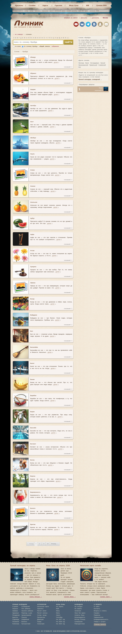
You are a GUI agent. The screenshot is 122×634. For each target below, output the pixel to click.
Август (58, 615)
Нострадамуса (94, 63)
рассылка (84, 18)
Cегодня (32, 5)
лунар (31, 11)
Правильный (93, 65)
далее (56, 62)
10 (48, 544)
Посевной (15, 621)
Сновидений (25, 606)
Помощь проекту (100, 624)
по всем (18, 46)
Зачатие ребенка (27, 611)
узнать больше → (36, 597)
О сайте (96, 606)
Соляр (39, 615)
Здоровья (15, 613)
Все (80, 67)
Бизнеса (24, 621)
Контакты (97, 608)
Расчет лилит (41, 611)
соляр (26, 11)
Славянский (102, 65)
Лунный (102, 63)
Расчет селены (42, 613)
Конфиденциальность (101, 619)
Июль (58, 613)
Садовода (15, 619)
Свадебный (25, 619)
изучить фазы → (70, 597)
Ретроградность (80, 617)
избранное (55, 46)
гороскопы (45, 11)
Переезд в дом (26, 613)
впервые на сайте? (71, 18)
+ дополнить (95, 18)
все (68, 38)
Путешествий (25, 624)
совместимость (18, 11)
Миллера (81, 63)
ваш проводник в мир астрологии (27, 27)
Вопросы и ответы (100, 611)
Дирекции (40, 619)
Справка (96, 613)
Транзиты (40, 608)
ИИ (87, 5)
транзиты (37, 11)
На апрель (59, 606)
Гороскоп (58, 5)
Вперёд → (54, 544)
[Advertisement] (93, 107)
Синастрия (40, 624)
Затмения (78, 611)
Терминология (98, 617)
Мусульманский (83, 65)
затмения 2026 (94, 11)
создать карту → (106, 597)
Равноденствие (80, 624)
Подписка (97, 615)
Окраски (15, 608)
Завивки (15, 611)
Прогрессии (41, 617)
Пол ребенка (25, 608)
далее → (81, 55)
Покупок (24, 617)
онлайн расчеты (72, 11)
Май (57, 608)
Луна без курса (80, 613)
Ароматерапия (26, 615)
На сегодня (78, 606)
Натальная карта (43, 606)
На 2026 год (60, 621)
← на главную (18, 34)
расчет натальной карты (57, 11)
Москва (105, 18)
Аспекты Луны (79, 615)
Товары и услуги (99, 621)
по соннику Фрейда (30, 46)
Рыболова (15, 624)
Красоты (15, 617)
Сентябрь (59, 617)
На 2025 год (60, 624)
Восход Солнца (80, 619)
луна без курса (83, 11)
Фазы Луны (74, 5)
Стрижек (15, 606)
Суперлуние (79, 621)
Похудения (16, 615)
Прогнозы (19, 5)
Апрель (45, 5)
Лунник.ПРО (101, 5)
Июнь (58, 611)
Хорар (39, 621)
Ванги (87, 63)
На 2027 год (60, 619)
